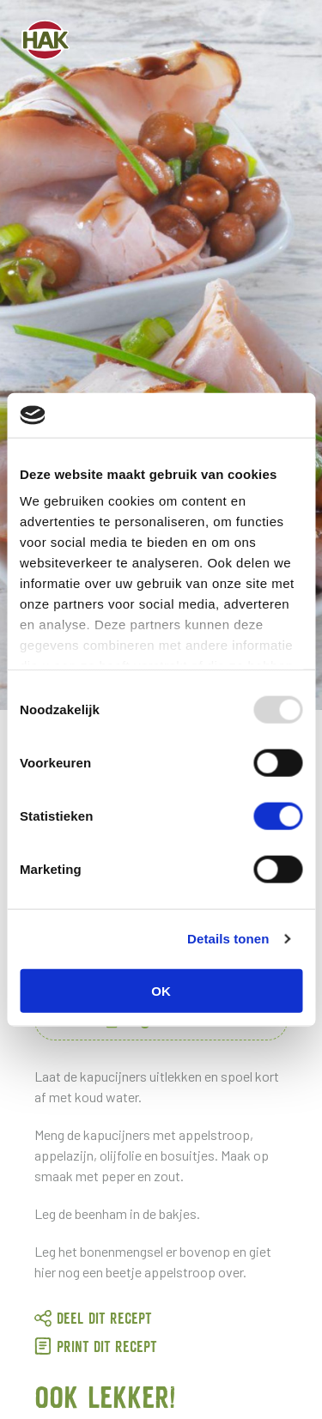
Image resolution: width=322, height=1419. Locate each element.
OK (161, 991)
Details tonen (228, 938)
